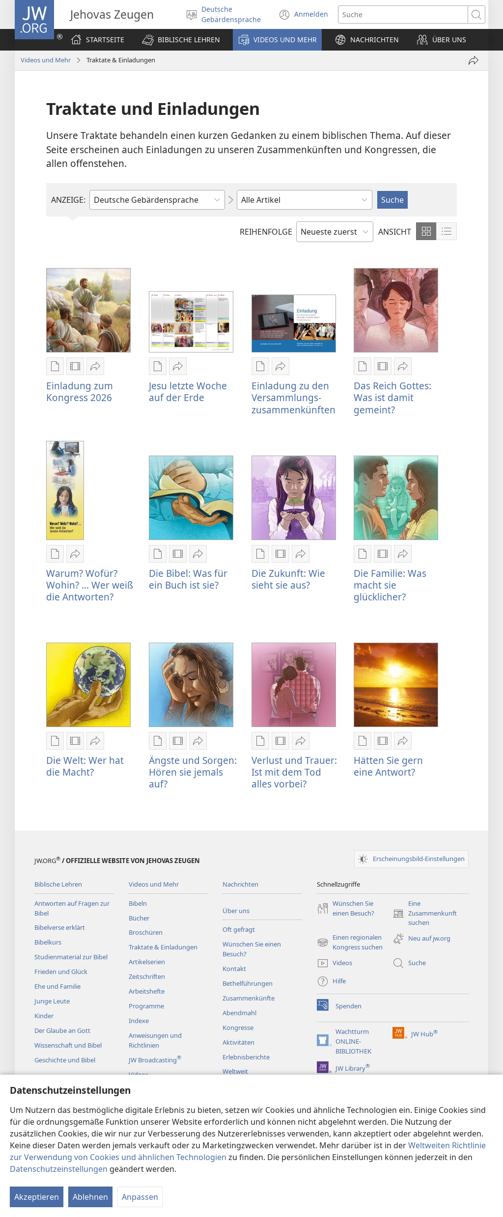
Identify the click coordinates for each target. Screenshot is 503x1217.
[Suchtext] (403, 14)
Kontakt (234, 968)
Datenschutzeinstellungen (59, 1168)
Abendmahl (239, 1012)
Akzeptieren (36, 1196)
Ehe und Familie (57, 986)
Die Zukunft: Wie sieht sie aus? (288, 579)
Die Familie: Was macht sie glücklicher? (390, 585)
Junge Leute (52, 1001)
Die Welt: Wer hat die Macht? (85, 766)
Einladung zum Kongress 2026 (79, 391)
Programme (146, 1005)
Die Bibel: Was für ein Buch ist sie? (188, 579)
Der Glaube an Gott (62, 1030)
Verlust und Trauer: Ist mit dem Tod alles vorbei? (294, 772)
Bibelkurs (47, 942)
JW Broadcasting (155, 1059)
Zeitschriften (147, 976)
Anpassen (140, 1196)
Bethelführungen (248, 983)
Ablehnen (90, 1196)
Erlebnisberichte (246, 1057)
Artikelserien (147, 961)
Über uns (236, 910)
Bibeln (138, 903)
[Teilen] (473, 60)
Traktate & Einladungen (163, 947)
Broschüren (146, 932)
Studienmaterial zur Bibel (71, 956)
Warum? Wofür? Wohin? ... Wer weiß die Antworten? (89, 585)
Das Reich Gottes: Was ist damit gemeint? (392, 397)
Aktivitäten (238, 1042)
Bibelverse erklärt (59, 927)
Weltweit (235, 1071)
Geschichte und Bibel (64, 1059)
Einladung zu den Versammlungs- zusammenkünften (293, 397)
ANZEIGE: (68, 199)
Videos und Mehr (46, 59)
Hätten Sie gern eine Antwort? (388, 766)
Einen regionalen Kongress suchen (350, 942)
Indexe (139, 1020)
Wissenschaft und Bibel (68, 1045)
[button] (181, 40)
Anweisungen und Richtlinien (155, 1040)
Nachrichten (240, 884)
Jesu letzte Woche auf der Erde (188, 391)
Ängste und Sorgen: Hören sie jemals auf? (193, 772)
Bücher (139, 918)
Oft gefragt (239, 929)
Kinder (44, 1015)
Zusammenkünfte (249, 998)
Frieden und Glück (60, 971)
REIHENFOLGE (266, 231)
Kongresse (238, 1027)
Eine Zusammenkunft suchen (424, 913)
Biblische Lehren (58, 884)
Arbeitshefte (147, 991)
